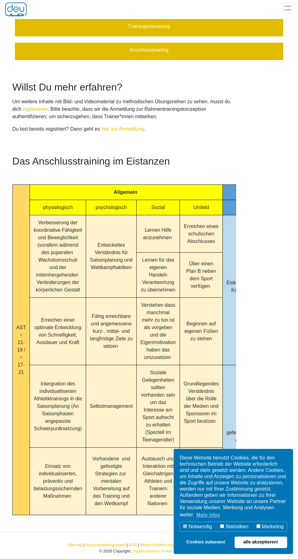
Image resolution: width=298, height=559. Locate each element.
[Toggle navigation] (287, 7)
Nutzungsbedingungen (105, 545)
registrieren (35, 109)
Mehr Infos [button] (208, 515)
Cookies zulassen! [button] (206, 541)
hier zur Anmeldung (122, 129)
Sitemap (75, 545)
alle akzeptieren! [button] (260, 541)
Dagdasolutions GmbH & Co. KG (161, 551)
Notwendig (197, 526)
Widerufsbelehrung (156, 545)
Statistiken (234, 526)
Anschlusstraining (149, 50)
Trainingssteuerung (149, 26)
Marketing (270, 526)
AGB (132, 545)
